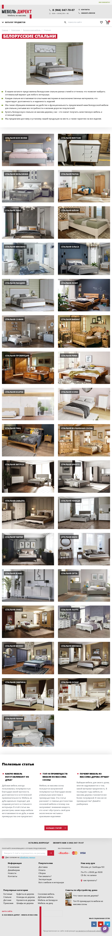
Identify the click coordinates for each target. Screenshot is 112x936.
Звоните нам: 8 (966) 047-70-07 (68, 843)
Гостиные (7, 894)
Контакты (84, 10)
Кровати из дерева (25, 900)
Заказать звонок (87, 13)
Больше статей (56, 828)
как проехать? (89, 880)
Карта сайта (7, 911)
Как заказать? (104, 2)
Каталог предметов (13, 22)
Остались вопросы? (38, 843)
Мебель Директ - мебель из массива (23, 915)
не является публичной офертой (89, 931)
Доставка (43, 867)
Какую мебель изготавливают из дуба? (17, 776)
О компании (13, 867)
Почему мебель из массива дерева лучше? (94, 775)
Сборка (42, 873)
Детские (7, 900)
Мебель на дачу (45, 903)
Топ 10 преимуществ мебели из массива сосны (54, 776)
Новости (12, 873)
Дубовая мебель (46, 897)
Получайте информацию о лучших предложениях (24, 848)
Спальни (7, 897)
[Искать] (65, 22)
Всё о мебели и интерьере (51, 882)
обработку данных (27, 857)
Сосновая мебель (46, 894)
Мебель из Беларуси (47, 900)
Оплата (41, 870)
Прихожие (8, 903)
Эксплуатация (44, 879)
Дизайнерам (14, 870)
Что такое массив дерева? (82, 895)
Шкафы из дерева (24, 903)
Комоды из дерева (25, 897)
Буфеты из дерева (25, 894)
